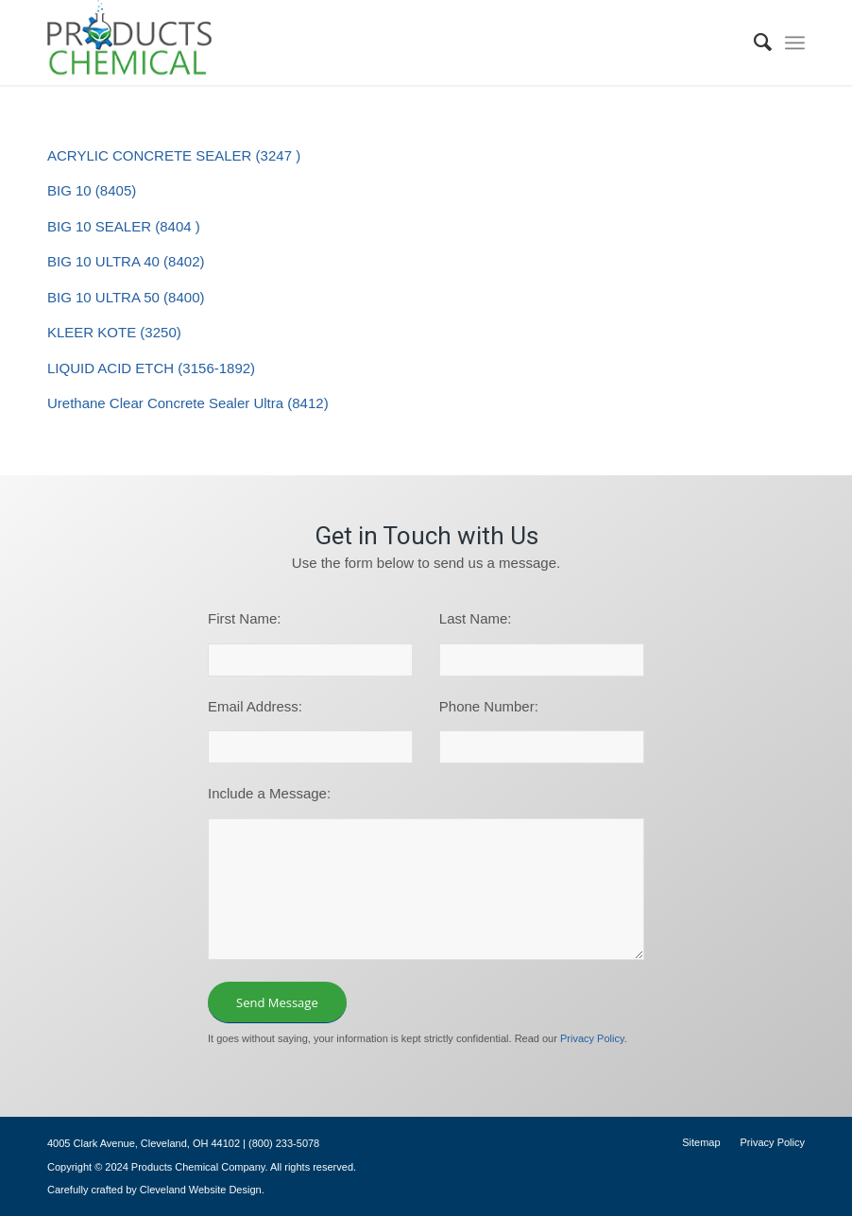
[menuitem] (754, 42)
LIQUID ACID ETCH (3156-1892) (151, 368)
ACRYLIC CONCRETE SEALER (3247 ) (173, 155)
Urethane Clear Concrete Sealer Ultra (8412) (188, 403)
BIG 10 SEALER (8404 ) (123, 226)
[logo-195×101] (129, 42)
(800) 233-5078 (283, 1143)
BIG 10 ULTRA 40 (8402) (125, 261)
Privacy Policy (592, 1038)
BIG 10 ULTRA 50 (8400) (125, 297)
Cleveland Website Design (201, 1189)
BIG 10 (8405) (91, 190)
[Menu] (795, 42)
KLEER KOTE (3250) (114, 332)
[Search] (754, 42)
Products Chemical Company (198, 1167)
